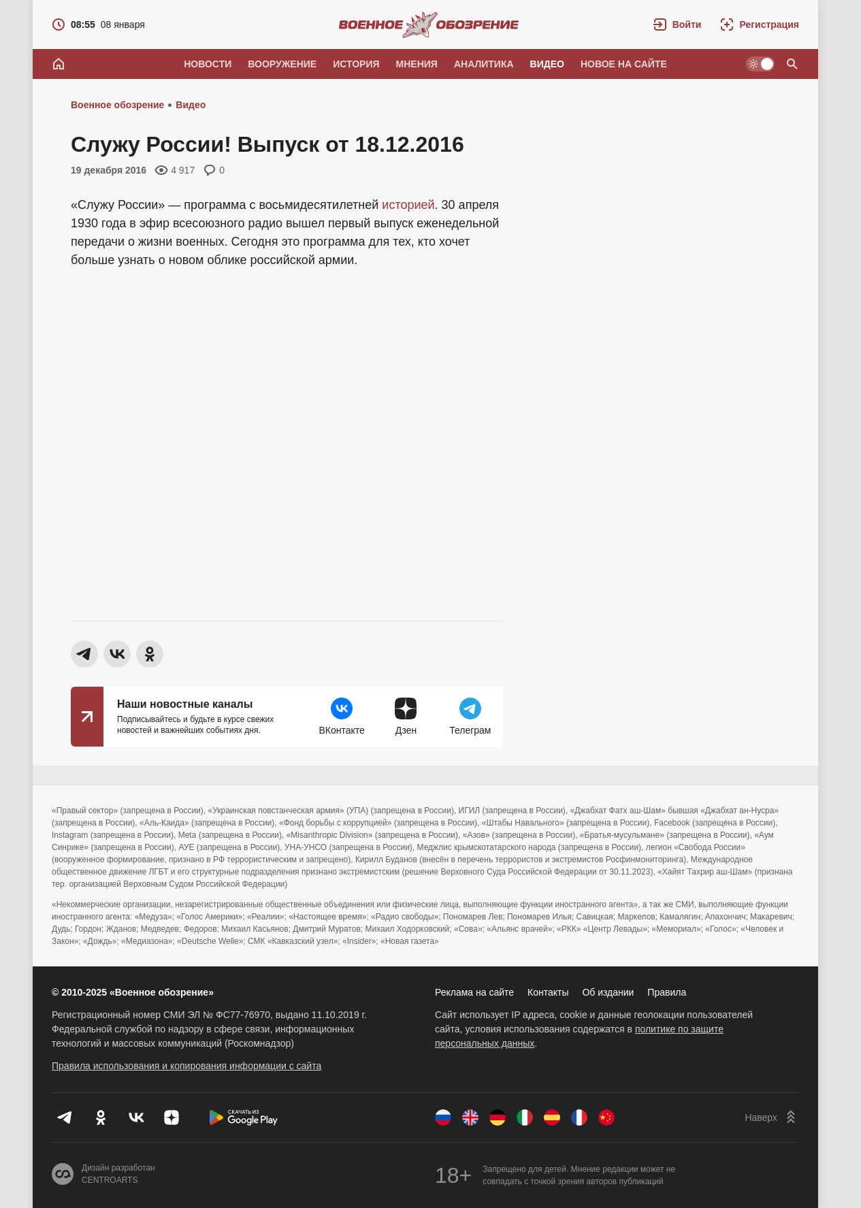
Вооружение (282, 64)
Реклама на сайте (474, 992)
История (356, 64)
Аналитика (484, 64)
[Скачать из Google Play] (243, 1117)
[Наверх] (772, 1117)
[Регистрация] (759, 24)
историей (408, 205)
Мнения (417, 64)
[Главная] (59, 64)
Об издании (608, 992)
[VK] (136, 1117)
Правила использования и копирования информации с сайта (186, 1065)
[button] (678, 24)
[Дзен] (171, 1117)
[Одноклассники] (100, 1117)
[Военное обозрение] (429, 24)
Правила (666, 992)
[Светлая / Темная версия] (760, 64)
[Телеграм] (65, 1117)
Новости (207, 64)
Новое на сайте (624, 64)
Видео (547, 64)
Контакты (547, 992)
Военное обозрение (117, 104)
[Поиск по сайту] (792, 64)
